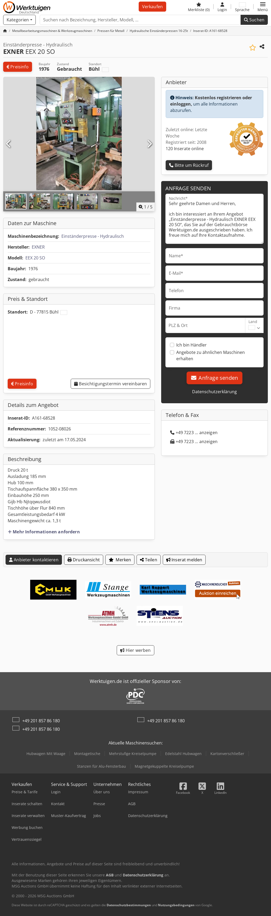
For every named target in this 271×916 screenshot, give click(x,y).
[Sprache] (242, 7)
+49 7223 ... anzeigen (194, 432)
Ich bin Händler (191, 345)
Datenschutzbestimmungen (129, 905)
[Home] (52, 31)
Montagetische (87, 753)
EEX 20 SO (35, 258)
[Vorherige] (9, 144)
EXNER (38, 247)
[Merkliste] (199, 7)
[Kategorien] (19, 20)
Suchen (254, 20)
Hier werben (135, 650)
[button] (263, 7)
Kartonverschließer (227, 753)
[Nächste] (149, 144)
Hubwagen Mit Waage (45, 753)
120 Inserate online (185, 148)
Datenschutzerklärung (214, 392)
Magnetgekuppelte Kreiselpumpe (164, 766)
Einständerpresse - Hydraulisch (92, 236)
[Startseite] (5, 31)
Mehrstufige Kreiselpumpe (132, 753)
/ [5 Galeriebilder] (145, 207)
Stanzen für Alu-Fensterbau (101, 766)
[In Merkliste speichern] (252, 47)
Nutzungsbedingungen (176, 905)
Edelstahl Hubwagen (183, 753)
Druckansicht (83, 560)
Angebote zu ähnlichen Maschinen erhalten (210, 355)
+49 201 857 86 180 (41, 721)
